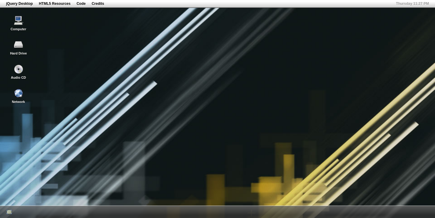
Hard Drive (18, 47)
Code (80, 4)
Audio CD (18, 71)
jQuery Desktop (19, 4)
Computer (18, 23)
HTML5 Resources (55, 4)
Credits (98, 4)
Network (18, 96)
